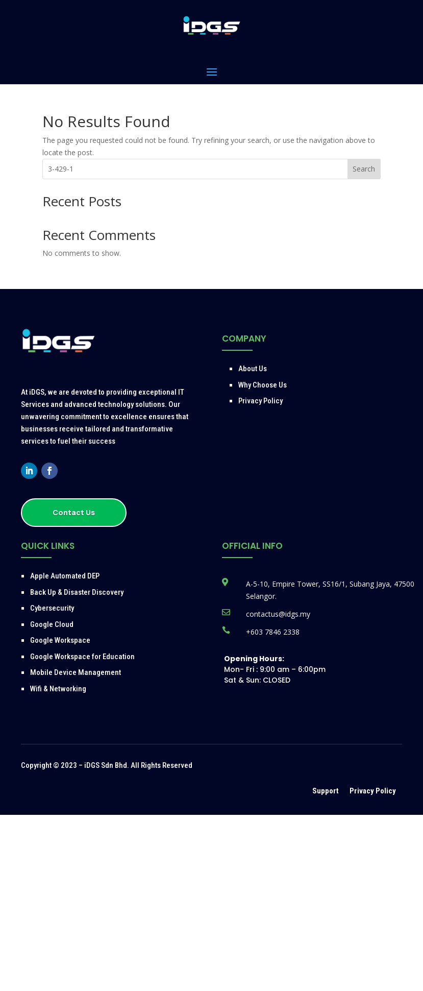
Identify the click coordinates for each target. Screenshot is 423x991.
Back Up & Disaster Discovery (76, 592)
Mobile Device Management (75, 672)
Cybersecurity (52, 608)
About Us (252, 368)
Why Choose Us (262, 385)
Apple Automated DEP (64, 576)
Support (326, 790)
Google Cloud (51, 624)
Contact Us (74, 512)
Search (364, 169)
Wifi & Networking (58, 688)
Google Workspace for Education (82, 656)
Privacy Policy (260, 400)
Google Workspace (60, 640)
